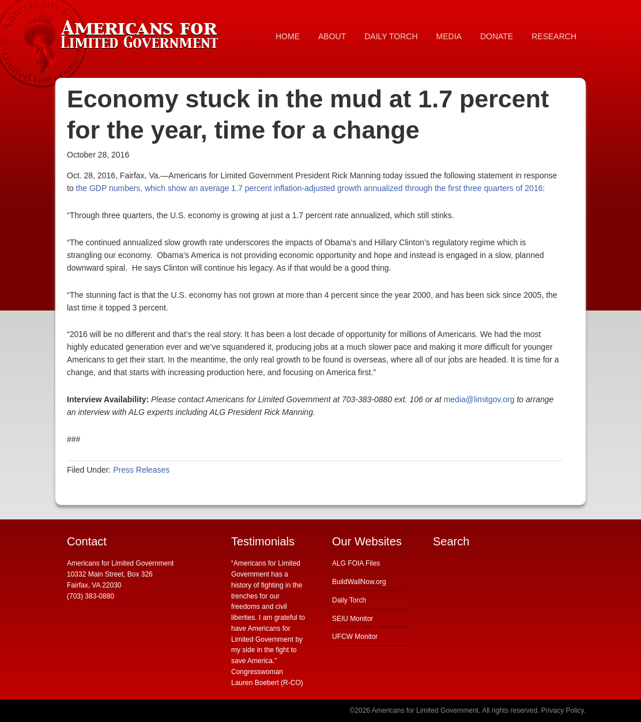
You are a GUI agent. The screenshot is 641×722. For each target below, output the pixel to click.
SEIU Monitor (352, 619)
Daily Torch (349, 600)
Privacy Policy (562, 710)
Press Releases (141, 469)
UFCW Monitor (355, 637)
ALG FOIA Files (356, 563)
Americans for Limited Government (141, 31)
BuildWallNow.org (359, 582)
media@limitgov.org (479, 399)
